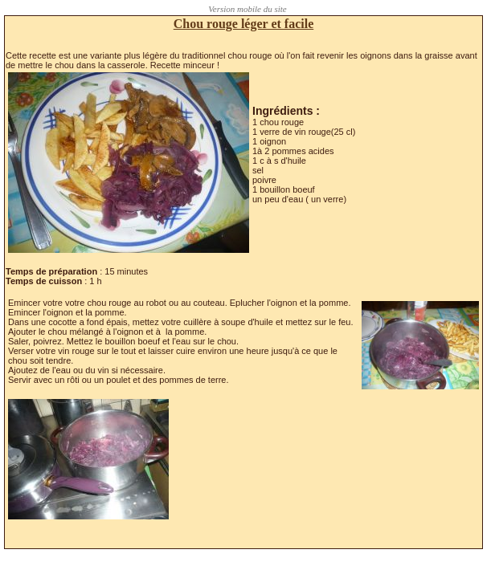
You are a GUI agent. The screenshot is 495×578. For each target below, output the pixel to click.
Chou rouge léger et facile (243, 24)
